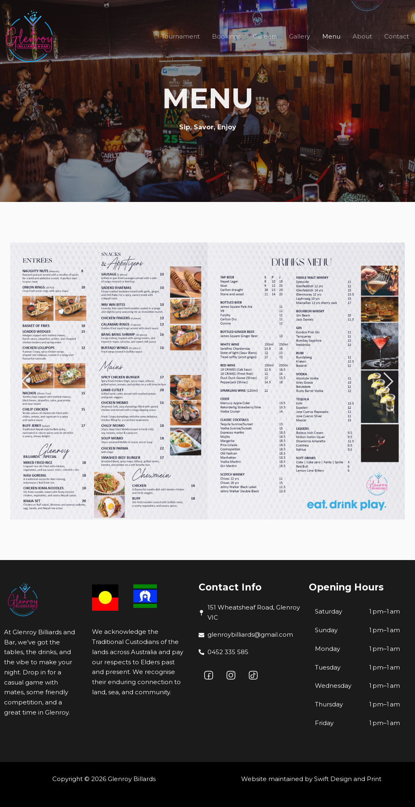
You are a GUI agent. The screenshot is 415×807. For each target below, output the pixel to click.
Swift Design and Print (347, 779)
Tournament (180, 36)
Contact (396, 36)
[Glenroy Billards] (30, 36)
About (362, 36)
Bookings (226, 36)
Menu (331, 36)
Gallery (299, 36)
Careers (265, 36)
